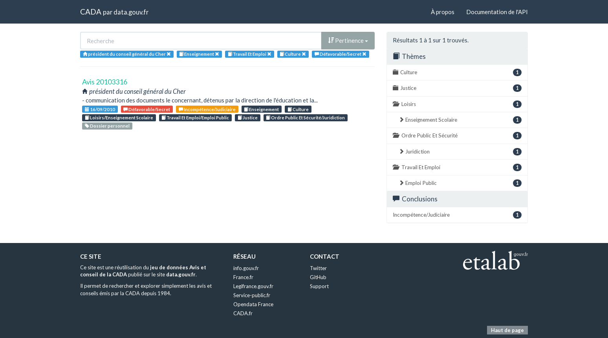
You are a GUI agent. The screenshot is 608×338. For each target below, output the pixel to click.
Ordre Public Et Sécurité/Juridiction (305, 117)
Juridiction (460, 151)
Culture (298, 109)
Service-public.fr (251, 295)
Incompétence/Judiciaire (207, 109)
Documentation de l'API (497, 11)
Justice (248, 117)
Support (319, 286)
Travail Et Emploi (457, 167)
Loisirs (457, 104)
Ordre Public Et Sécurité (457, 135)
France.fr (243, 277)
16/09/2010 (100, 109)
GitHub (318, 277)
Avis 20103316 (104, 81)
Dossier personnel (107, 125)
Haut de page (507, 330)
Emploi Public (460, 183)
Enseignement (261, 109)
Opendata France (253, 304)
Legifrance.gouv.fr (253, 286)
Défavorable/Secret (146, 109)
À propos (442, 11)
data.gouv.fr (131, 12)
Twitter (318, 268)
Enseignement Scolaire (460, 120)
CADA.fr (243, 313)
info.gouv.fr (246, 268)
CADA (90, 11)
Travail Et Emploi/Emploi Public (195, 117)
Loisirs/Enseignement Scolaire (119, 117)
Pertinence (348, 40)
